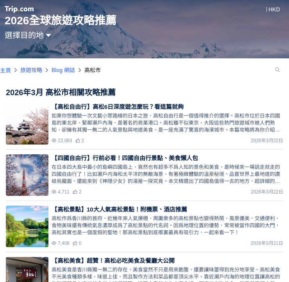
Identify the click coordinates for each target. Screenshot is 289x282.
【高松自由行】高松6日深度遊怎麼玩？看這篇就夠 (118, 106)
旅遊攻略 (31, 70)
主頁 (5, 70)
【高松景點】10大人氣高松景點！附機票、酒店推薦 (119, 209)
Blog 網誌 (63, 70)
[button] (268, 9)
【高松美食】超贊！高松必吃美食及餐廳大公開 (113, 260)
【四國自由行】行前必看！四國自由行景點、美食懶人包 (125, 158)
